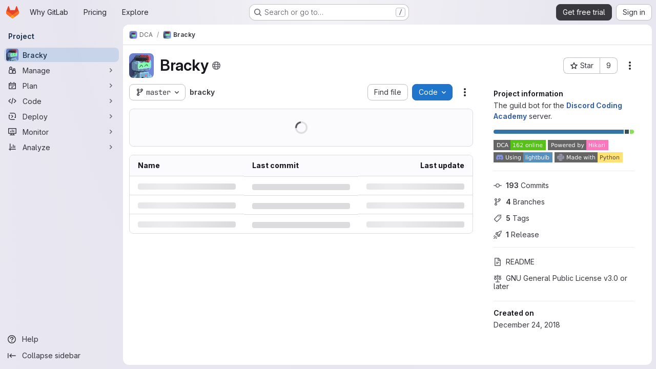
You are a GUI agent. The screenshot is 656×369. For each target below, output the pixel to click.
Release (516, 234)
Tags (511, 218)
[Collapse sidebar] (61, 355)
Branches (519, 201)
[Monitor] (61, 132)
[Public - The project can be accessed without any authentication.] (216, 65)
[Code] (61, 101)
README (514, 261)
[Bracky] (61, 55)
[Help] (61, 339)
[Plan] (61, 85)
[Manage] (61, 70)
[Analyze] (61, 147)
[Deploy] (61, 116)
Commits (521, 185)
